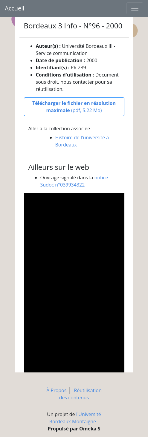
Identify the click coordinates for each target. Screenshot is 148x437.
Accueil (14, 8)
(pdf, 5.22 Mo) (74, 107)
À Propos (56, 390)
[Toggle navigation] (134, 8)
